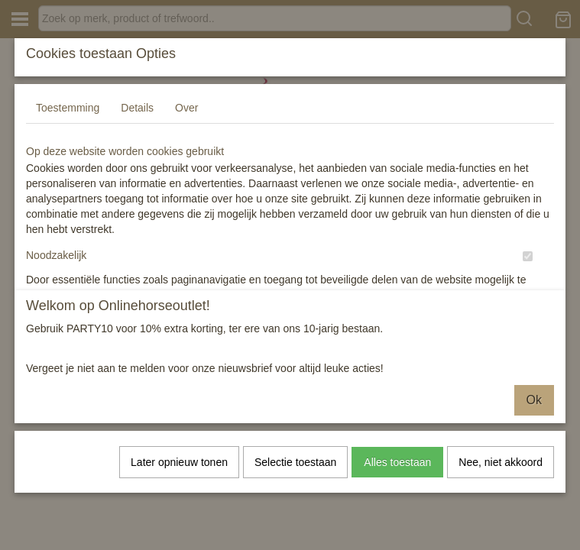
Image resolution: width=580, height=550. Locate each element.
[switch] (528, 275)
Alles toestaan (397, 462)
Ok (534, 399)
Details (137, 127)
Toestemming (67, 127)
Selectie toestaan (295, 462)
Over (186, 127)
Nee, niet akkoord (500, 462)
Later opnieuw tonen (179, 462)
